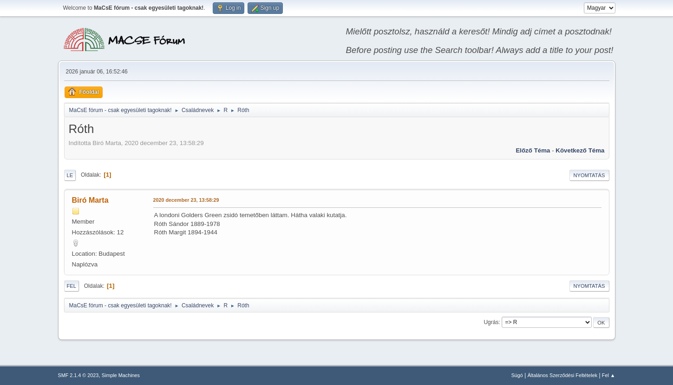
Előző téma (533, 150)
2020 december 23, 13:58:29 (186, 200)
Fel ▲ (608, 375)
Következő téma (579, 150)
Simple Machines (121, 375)
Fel (72, 286)
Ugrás (491, 322)
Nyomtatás (589, 175)
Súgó (517, 375)
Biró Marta (90, 200)
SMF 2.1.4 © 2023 (78, 375)
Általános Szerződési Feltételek (562, 375)
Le (70, 175)
